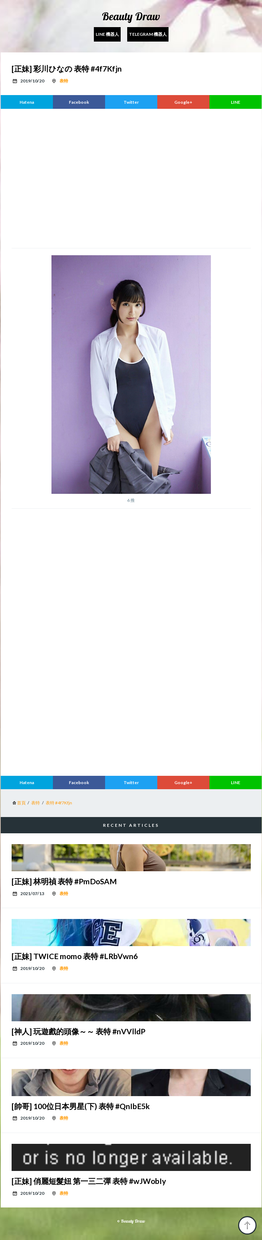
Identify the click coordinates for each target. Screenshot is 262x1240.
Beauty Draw (131, 16)
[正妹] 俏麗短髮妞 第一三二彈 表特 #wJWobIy (89, 1180)
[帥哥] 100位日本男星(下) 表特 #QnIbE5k (81, 1106)
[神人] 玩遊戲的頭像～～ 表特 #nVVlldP (78, 1031)
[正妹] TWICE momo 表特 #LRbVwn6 (75, 956)
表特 (63, 81)
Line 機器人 (107, 34)
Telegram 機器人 (148, 34)
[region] (131, 177)
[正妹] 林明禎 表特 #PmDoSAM (64, 881)
